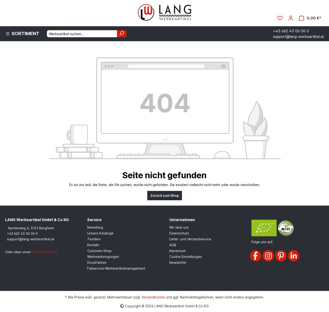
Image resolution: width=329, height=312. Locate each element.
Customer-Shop (99, 251)
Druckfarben (97, 262)
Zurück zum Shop (164, 195)
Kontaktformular (44, 252)
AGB (172, 245)
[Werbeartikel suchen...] (82, 33)
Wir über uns (179, 227)
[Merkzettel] (280, 18)
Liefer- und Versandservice (190, 239)
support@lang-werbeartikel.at (30, 239)
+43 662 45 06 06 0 (22, 233)
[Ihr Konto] (290, 18)
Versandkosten (153, 297)
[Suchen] (121, 33)
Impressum (177, 251)
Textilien (94, 239)
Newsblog (95, 227)
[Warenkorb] (310, 18)
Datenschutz (179, 233)
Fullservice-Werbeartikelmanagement (116, 268)
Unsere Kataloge (100, 233)
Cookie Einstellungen (185, 257)
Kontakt (93, 245)
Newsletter (177, 262)
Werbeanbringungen (103, 257)
